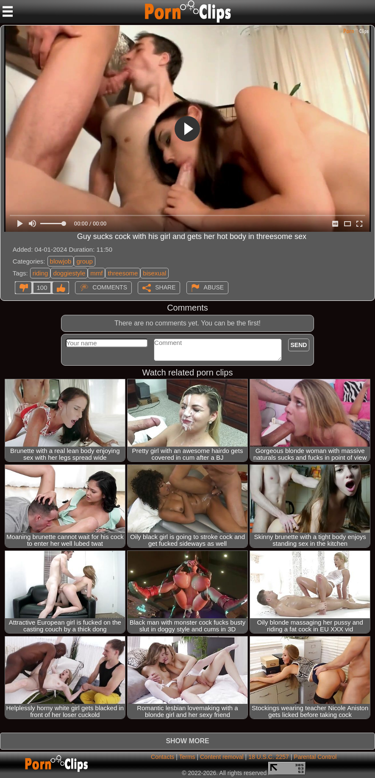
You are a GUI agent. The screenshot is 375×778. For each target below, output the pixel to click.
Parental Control (315, 756)
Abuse (214, 287)
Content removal (222, 756)
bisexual (154, 273)
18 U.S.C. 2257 (268, 756)
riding (40, 273)
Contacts (162, 756)
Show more (187, 741)
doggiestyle (69, 273)
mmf (96, 273)
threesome (123, 273)
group (84, 261)
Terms (187, 756)
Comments (109, 287)
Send (299, 345)
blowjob (61, 261)
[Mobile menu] (7, 11)
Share (165, 287)
